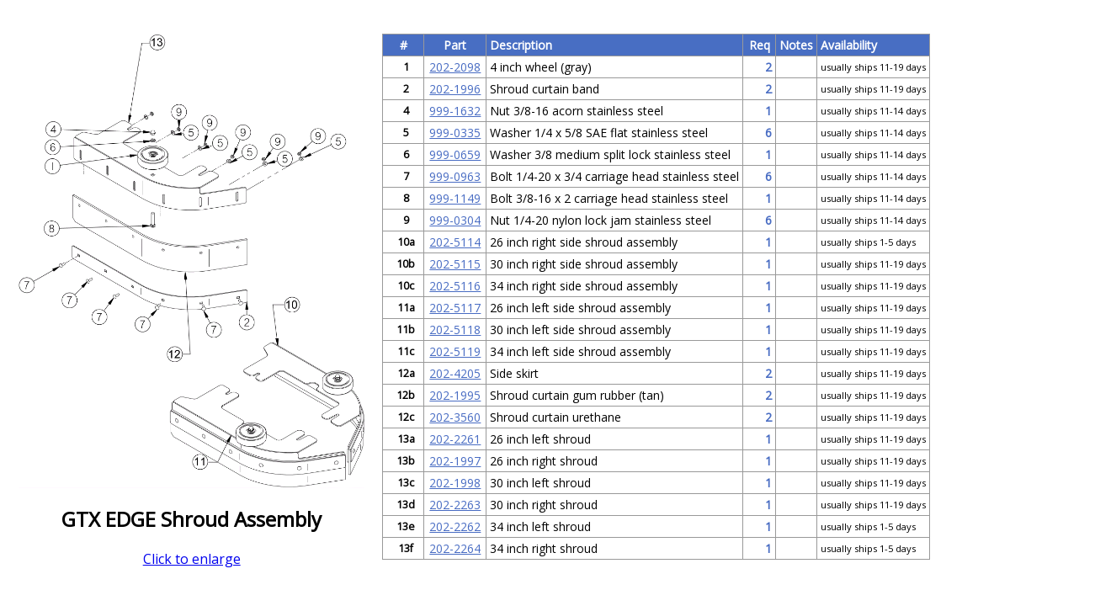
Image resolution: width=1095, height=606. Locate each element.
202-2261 (455, 439)
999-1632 (455, 111)
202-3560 (455, 417)
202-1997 (455, 461)
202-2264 (455, 548)
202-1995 (455, 395)
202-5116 (455, 286)
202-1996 (455, 89)
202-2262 (455, 526)
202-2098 (455, 67)
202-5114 (455, 242)
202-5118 (455, 330)
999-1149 (455, 198)
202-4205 (455, 373)
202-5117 (455, 308)
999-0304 (455, 220)
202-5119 (455, 351)
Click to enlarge (192, 559)
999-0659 (455, 154)
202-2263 (455, 505)
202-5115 (455, 264)
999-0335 (455, 133)
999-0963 (455, 176)
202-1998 (455, 483)
